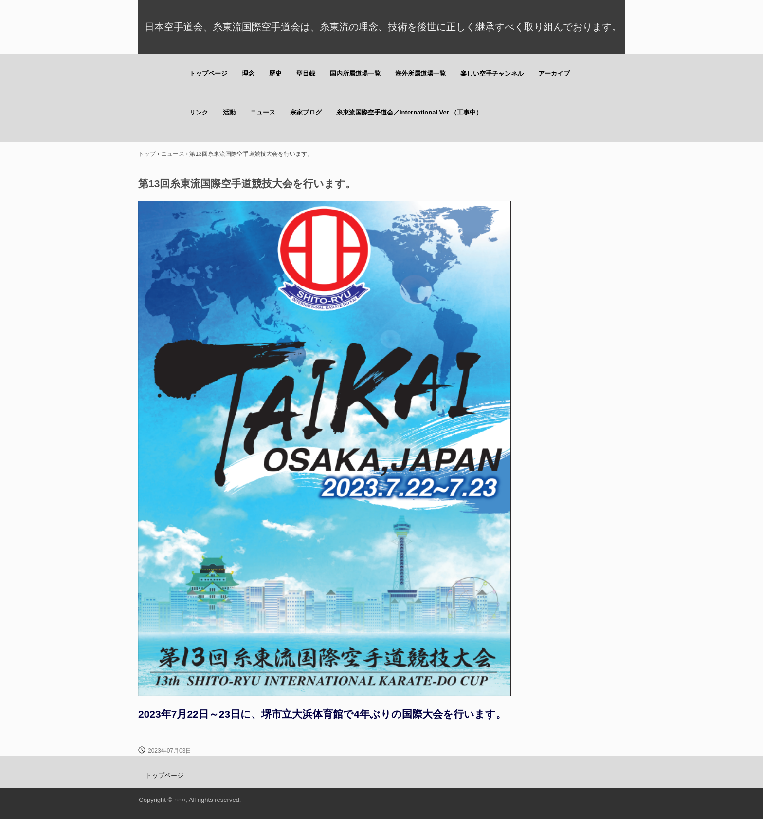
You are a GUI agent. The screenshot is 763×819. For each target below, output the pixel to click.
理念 (248, 73)
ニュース (262, 112)
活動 (229, 112)
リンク (198, 112)
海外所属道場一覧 (420, 73)
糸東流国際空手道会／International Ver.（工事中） (409, 112)
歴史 (275, 73)
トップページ (208, 73)
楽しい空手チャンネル (492, 73)
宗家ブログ (306, 112)
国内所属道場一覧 (355, 73)
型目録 (305, 73)
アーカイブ (554, 73)
